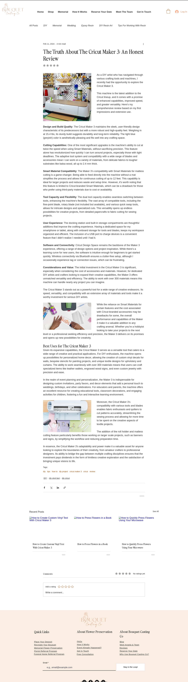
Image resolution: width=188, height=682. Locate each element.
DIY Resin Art (105, 25)
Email (45, 663)
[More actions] (143, 44)
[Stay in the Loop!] (130, 667)
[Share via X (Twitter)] (51, 487)
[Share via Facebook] (44, 487)
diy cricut (66, 478)
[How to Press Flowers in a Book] (94, 528)
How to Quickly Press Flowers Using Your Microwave (136, 545)
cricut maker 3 (76, 471)
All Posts (33, 25)
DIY (45, 25)
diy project (63, 471)
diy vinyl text (54, 478)
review (92, 471)
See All (156, 511)
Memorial (57, 25)
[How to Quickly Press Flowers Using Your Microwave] (139, 528)
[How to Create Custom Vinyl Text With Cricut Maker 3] (49, 528)
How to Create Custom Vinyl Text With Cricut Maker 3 (48, 545)
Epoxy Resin (87, 25)
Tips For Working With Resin (132, 25)
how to (55, 471)
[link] (168, 11)
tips (48, 471)
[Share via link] (64, 487)
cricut (85, 471)
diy (44, 471)
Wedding (71, 25)
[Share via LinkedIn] (58, 487)
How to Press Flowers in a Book (92, 544)
